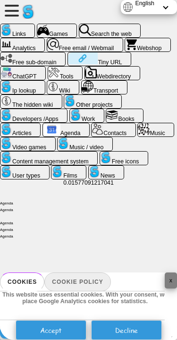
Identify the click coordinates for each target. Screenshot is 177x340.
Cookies (22, 282)
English (144, 3)
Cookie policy (77, 282)
